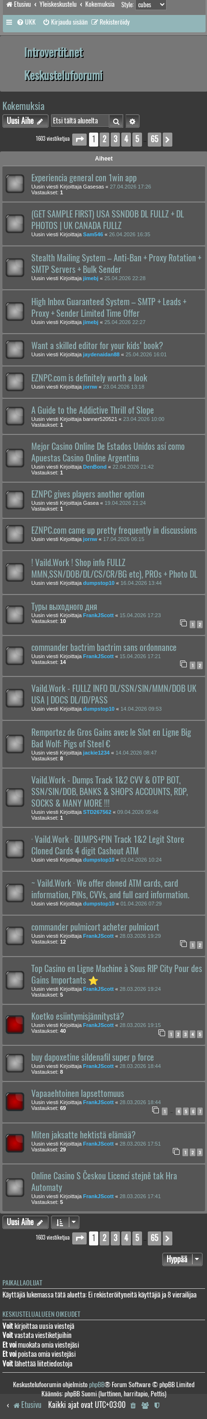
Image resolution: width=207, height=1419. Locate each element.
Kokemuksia (23, 105)
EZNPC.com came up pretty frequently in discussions (114, 530)
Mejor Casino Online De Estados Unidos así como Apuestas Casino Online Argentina (108, 452)
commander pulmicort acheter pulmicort (95, 927)
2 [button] (104, 139)
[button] (79, 140)
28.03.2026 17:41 (140, 1196)
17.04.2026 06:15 (123, 539)
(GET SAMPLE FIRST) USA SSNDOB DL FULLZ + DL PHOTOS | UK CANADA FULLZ (107, 219)
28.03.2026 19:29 (140, 936)
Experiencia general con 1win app (84, 178)
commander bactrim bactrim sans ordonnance (104, 647)
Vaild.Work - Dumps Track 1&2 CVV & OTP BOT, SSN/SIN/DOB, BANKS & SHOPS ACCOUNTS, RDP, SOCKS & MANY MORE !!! (109, 791)
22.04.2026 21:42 (133, 467)
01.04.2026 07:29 (141, 903)
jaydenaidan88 (101, 354)
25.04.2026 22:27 (125, 322)
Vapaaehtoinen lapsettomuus (77, 1093)
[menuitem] (26, 22)
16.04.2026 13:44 (141, 583)
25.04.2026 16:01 (146, 354)
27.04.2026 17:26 (130, 186)
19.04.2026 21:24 (125, 503)
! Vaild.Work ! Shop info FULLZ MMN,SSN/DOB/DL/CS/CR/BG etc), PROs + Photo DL (114, 568)
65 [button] (154, 139)
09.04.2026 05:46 (138, 812)
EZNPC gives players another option (87, 494)
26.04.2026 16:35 (129, 234)
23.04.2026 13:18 (123, 387)
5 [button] (137, 139)
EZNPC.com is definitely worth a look (89, 378)
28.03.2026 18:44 (140, 1066)
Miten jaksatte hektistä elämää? (83, 1135)
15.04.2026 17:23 (140, 615)
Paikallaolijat (22, 1282)
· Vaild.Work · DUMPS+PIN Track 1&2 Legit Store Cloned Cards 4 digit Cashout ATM (107, 845)
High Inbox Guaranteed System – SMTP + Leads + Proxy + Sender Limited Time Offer (108, 307)
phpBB (96, 1384)
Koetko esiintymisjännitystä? (77, 1016)
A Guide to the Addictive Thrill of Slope (92, 410)
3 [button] (115, 139)
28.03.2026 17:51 (140, 1144)
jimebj (91, 278)
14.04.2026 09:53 (141, 709)
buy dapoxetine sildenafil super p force (92, 1057)
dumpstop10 (99, 583)
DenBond (95, 467)
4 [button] (126, 139)
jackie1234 (96, 753)
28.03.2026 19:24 (140, 989)
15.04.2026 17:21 (140, 656)
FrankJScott (98, 615)
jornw (90, 387)
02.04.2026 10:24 (141, 860)
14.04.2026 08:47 (136, 753)
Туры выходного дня (64, 606)
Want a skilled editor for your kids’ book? (97, 345)
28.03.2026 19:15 (140, 1025)
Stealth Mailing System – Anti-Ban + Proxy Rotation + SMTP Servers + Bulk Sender (116, 263)
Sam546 (93, 234)
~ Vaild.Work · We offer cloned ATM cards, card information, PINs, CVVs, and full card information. (110, 889)
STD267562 (97, 812)
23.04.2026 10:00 (144, 419)
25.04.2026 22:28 (125, 278)
